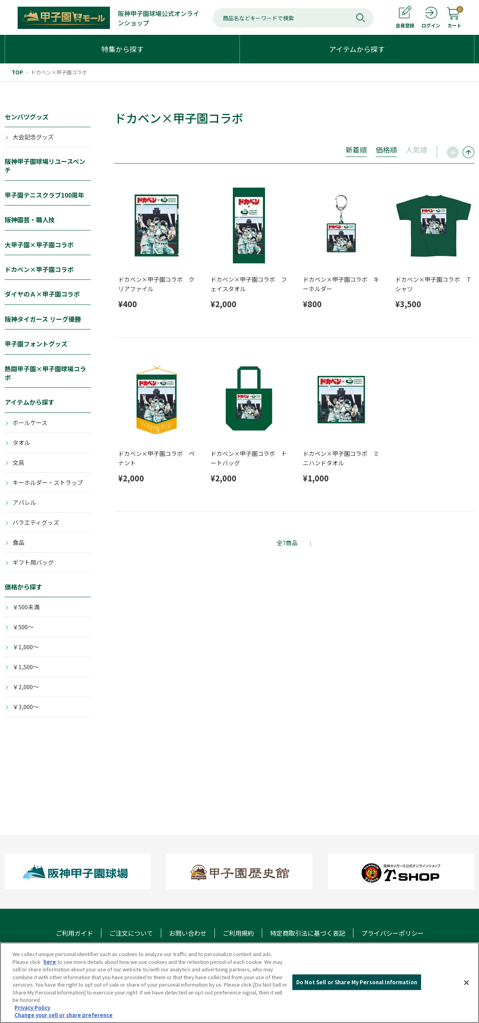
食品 (18, 542)
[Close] (466, 982)
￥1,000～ (26, 647)
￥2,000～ (26, 687)
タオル (21, 442)
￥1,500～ (26, 667)
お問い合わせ (188, 933)
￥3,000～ (26, 706)
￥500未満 (26, 607)
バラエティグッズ (36, 522)
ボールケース (30, 422)
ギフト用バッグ (33, 562)
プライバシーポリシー (392, 933)
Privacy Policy (32, 1007)
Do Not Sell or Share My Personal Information (356, 982)
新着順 (356, 149)
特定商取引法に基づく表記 (307, 933)
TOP (17, 72)
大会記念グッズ (33, 137)
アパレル (24, 502)
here (50, 961)
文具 (18, 462)
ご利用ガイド (74, 933)
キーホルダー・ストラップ (48, 482)
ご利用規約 (238, 933)
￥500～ (23, 627)
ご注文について (131, 933)
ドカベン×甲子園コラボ (59, 72)
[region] (239, 982)
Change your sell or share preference (63, 1015)
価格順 (386, 149)
